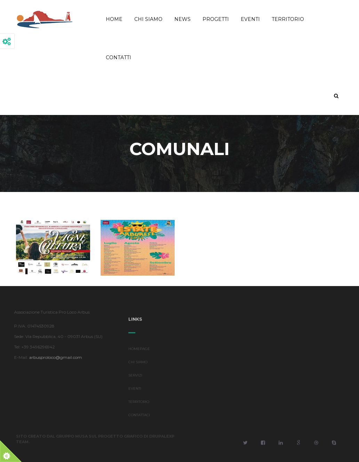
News (182, 19)
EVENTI (134, 389)
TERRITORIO (138, 403)
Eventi (250, 19)
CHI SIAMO (137, 363)
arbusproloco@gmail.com (54, 357)
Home (114, 19)
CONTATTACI (139, 416)
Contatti (118, 57)
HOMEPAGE (139, 350)
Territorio (288, 19)
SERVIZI (135, 376)
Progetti (215, 19)
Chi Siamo (148, 19)
